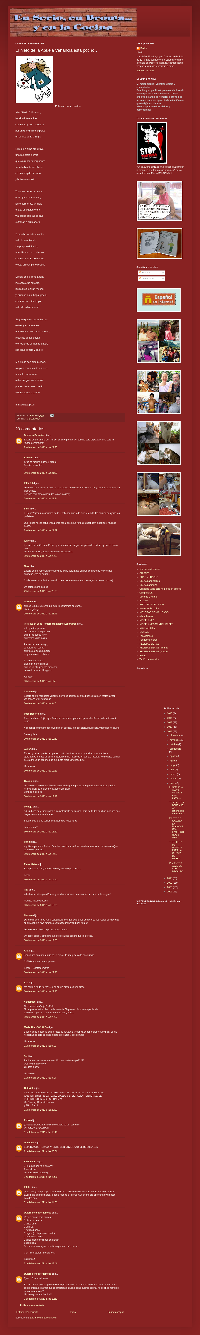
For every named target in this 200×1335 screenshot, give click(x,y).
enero (173, 783)
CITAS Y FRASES (148, 577)
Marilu (27, 601)
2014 (170, 718)
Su (25, 1056)
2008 (170, 887)
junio (172, 760)
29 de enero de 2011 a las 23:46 (40, 613)
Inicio (73, 1312)
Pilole (27, 1187)
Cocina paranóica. (148, 585)
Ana (26, 950)
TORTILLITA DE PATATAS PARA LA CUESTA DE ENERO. (175, 850)
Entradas (145, 272)
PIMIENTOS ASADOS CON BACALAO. (176, 867)
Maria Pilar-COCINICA (36, 1027)
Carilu (27, 842)
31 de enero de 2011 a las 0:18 (40, 1046)
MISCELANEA (33, 419)
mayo (173, 765)
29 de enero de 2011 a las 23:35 (40, 591)
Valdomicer (30, 1001)
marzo (173, 774)
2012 (170, 727)
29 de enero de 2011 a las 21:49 (40, 530)
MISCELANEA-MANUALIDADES (156, 624)
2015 (170, 713)
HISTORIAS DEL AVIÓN (151, 604)
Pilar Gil (28, 483)
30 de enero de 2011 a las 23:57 (40, 1017)
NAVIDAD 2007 (147, 628)
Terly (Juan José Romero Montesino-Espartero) (50, 624)
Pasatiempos (146, 636)
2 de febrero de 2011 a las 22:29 (40, 1177)
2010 (170, 878)
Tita (26, 889)
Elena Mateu (31, 864)
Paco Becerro (31, 713)
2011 (170, 731)
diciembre (175, 735)
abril (172, 769)
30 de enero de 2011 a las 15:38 (40, 905)
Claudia (28, 781)
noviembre (175, 740)
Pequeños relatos (148, 639)
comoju (28, 806)
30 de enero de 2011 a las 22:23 (40, 972)
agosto (173, 756)
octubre (174, 744)
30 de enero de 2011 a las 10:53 (40, 738)
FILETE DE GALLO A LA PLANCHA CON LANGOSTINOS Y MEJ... (176, 828)
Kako (27, 540)
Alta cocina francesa (149, 569)
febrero (174, 778)
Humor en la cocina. (149, 608)
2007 (170, 891)
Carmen (28, 691)
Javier (27, 749)
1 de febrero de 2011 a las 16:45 (40, 1132)
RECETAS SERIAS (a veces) (154, 651)
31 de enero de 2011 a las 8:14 (40, 1077)
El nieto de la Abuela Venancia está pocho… (175, 793)
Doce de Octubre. (148, 596)
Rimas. (143, 655)
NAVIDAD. (144, 632)
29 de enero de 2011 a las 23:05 (40, 556)
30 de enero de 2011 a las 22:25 (40, 991)
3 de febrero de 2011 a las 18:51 (40, 1299)
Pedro (27, 1120)
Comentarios (147, 278)
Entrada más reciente (27, 1312)
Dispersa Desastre (34, 435)
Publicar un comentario (32, 1305)
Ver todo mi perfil (145, 70)
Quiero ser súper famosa (37, 1212)
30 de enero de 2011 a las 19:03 (40, 940)
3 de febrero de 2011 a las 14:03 (40, 1202)
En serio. (143, 600)
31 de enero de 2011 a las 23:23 (40, 1110)
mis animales (146, 616)
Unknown (29, 1142)
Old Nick (28, 1088)
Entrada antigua (116, 1312)
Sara (26, 508)
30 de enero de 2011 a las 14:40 (40, 879)
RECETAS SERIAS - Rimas (153, 647)
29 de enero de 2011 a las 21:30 (40, 473)
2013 (170, 722)
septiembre (175, 748)
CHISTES (144, 573)
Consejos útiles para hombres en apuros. (160, 589)
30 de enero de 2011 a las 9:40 (40, 703)
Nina (26, 566)
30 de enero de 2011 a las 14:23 (40, 854)
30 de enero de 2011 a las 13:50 (40, 831)
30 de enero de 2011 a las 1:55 (40, 681)
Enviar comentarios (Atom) (43, 1317)
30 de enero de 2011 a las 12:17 (40, 796)
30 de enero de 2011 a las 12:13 (40, 770)
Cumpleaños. (146, 592)
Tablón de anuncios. (149, 659)
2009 (170, 882)
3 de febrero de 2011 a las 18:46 (40, 1263)
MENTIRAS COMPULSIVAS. (154, 612)
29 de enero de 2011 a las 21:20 (40, 447)
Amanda (28, 457)
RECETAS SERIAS (149, 644)
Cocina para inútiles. (149, 581)
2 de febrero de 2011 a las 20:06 (40, 1151)
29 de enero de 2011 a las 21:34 (40, 498)
